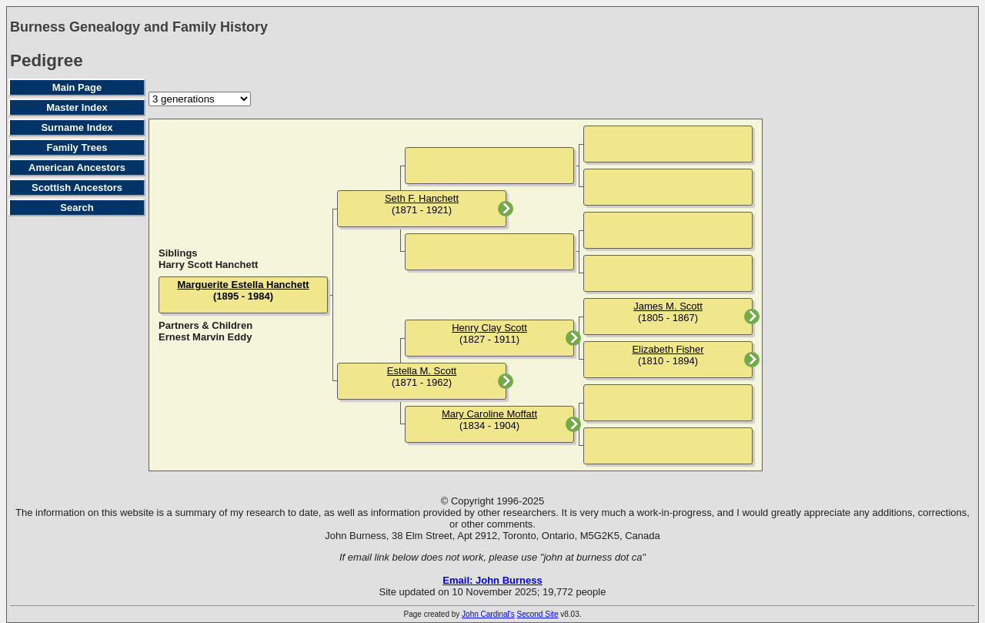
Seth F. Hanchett (422, 198)
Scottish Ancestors (77, 187)
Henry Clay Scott (489, 327)
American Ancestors (76, 167)
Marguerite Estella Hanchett (243, 284)
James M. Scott (668, 306)
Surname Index (76, 127)
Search (76, 207)
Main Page (77, 87)
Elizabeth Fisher (667, 349)
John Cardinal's (488, 614)
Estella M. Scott (421, 371)
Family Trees (77, 147)
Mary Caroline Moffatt (489, 414)
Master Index (76, 107)
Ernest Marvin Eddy (205, 337)
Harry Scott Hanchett (208, 264)
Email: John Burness (492, 580)
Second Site (538, 614)
